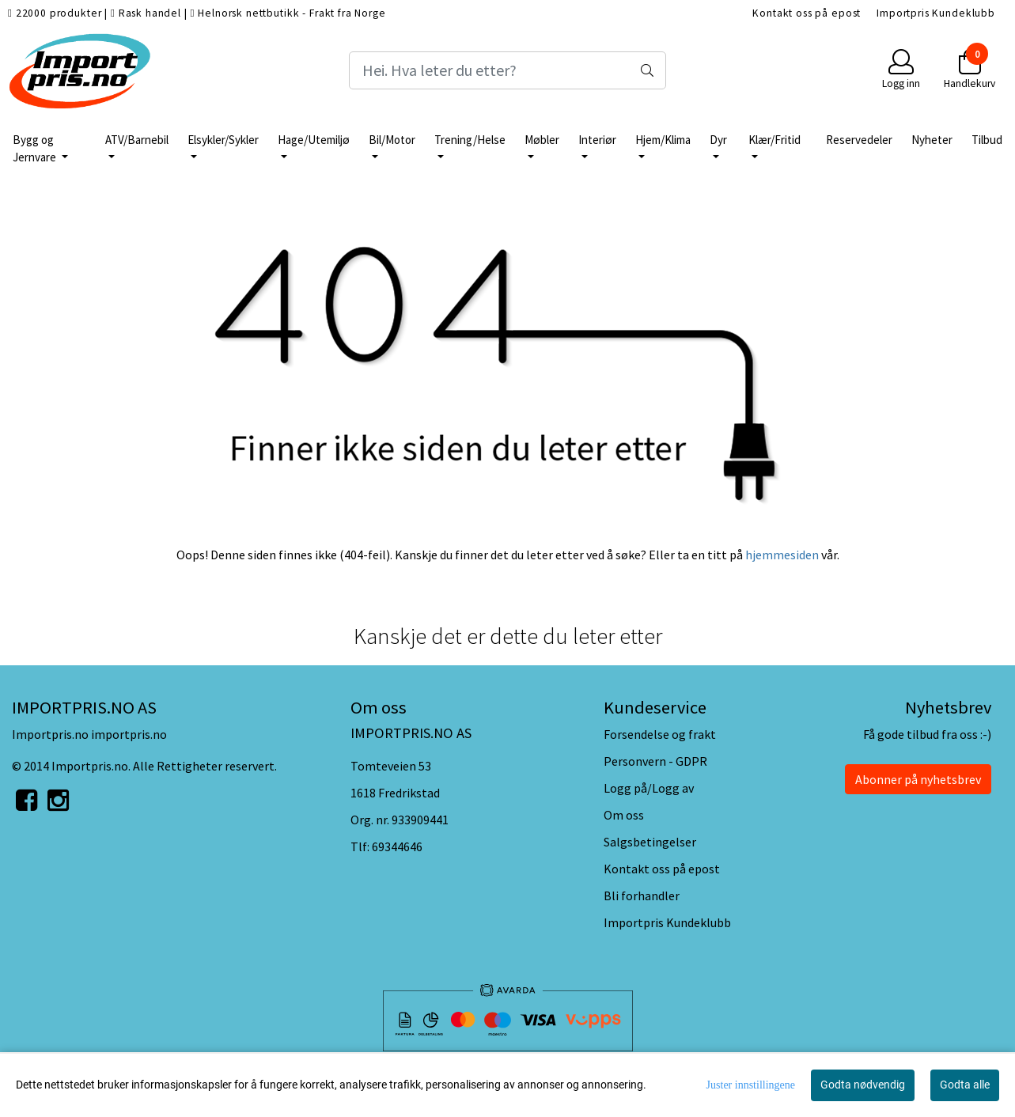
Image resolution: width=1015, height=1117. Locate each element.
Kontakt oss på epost (806, 13)
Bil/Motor (392, 139)
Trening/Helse (470, 139)
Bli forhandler (642, 895)
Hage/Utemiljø (314, 139)
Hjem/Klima (663, 139)
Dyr (718, 139)
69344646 (397, 846)
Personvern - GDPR (655, 761)
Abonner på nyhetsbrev (918, 779)
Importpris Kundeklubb (936, 13)
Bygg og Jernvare (36, 148)
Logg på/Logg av (649, 788)
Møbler (542, 139)
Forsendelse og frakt (660, 734)
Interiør (597, 139)
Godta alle (965, 1084)
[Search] (507, 70)
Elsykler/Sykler (223, 139)
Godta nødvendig (862, 1084)
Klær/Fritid (774, 139)
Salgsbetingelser (650, 842)
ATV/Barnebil (137, 139)
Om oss (624, 815)
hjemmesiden (782, 554)
